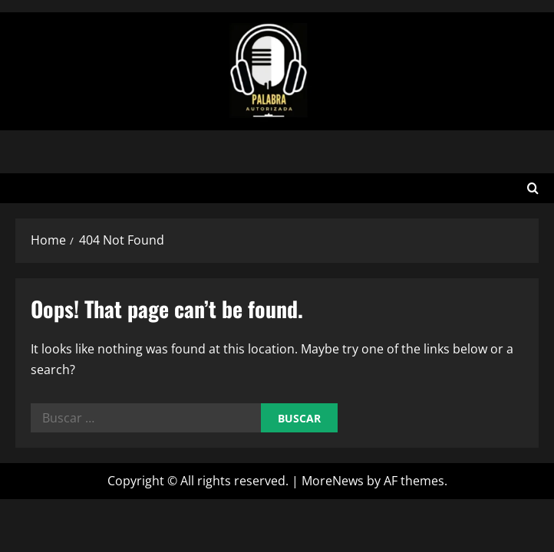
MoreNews (333, 480)
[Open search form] (533, 188)
